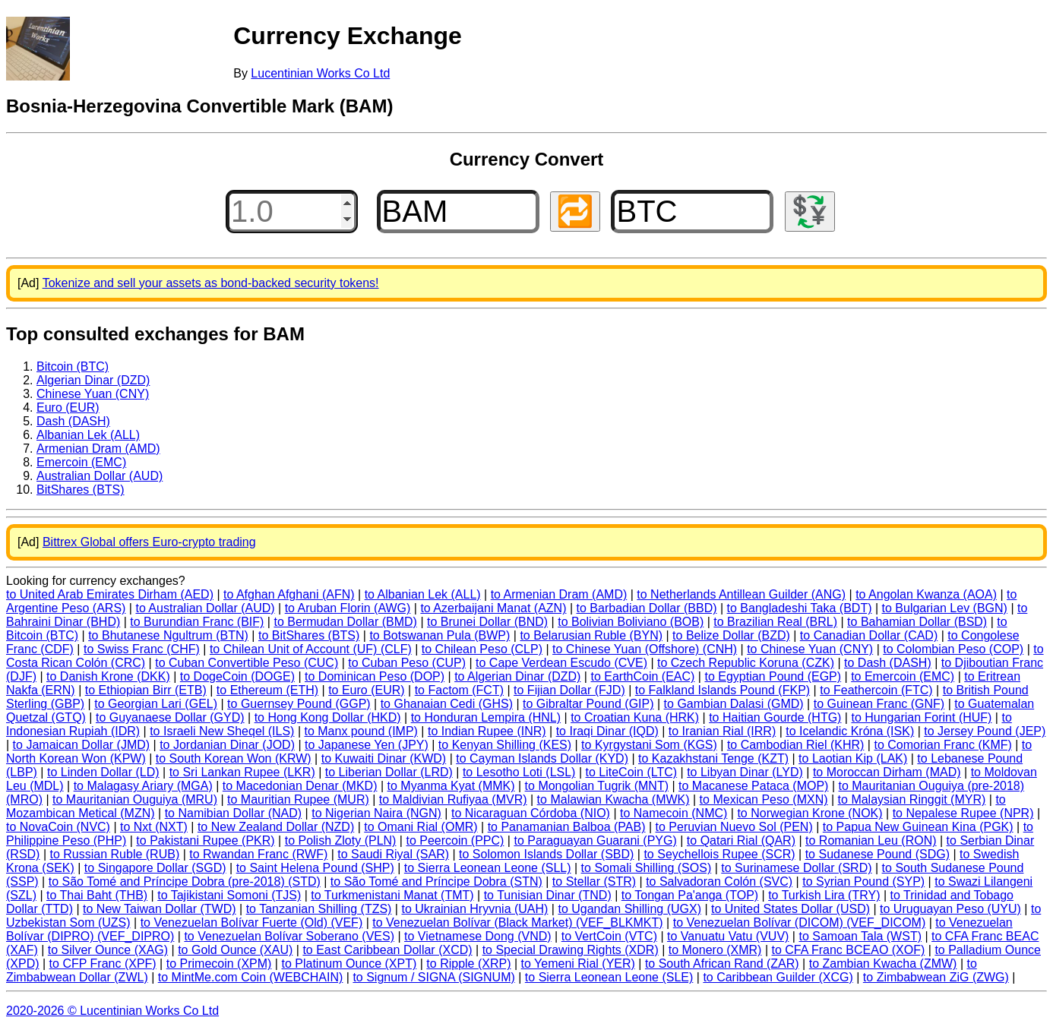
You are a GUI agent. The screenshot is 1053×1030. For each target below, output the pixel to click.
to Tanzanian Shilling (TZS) (319, 908)
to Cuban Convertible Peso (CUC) (246, 662)
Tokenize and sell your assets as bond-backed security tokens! (211, 282)
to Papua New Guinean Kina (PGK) (918, 826)
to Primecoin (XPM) (219, 963)
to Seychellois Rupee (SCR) (719, 854)
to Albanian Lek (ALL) (423, 594)
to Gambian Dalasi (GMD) (734, 703)
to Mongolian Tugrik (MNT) (597, 785)
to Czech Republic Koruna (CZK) (745, 662)
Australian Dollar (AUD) (99, 475)
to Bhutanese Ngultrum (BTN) (168, 635)
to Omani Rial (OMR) (420, 826)
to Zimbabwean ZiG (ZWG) (936, 977)
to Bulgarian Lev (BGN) (944, 608)
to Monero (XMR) (715, 949)
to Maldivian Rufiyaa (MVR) (453, 799)
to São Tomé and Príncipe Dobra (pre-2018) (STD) (185, 881)
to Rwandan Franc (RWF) (258, 854)
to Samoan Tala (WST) (860, 936)
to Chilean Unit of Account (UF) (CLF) (311, 649)
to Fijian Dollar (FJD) (569, 690)
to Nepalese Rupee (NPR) (963, 813)
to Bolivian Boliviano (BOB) (631, 621)
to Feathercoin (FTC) (876, 690)
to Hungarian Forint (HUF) (921, 717)
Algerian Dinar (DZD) (93, 380)
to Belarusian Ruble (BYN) (591, 635)
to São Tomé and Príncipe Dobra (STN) (436, 881)
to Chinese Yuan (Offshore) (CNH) (644, 649)
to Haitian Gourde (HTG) (775, 717)
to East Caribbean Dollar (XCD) (387, 949)
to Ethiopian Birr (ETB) (146, 690)
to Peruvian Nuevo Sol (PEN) (734, 826)
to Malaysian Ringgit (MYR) (912, 799)
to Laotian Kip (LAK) (852, 758)
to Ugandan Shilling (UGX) (629, 908)
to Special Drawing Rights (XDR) (570, 949)
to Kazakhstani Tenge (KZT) (713, 758)
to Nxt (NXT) (154, 826)
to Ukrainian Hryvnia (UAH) (474, 908)
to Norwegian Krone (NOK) (809, 813)
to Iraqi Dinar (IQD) (607, 731)
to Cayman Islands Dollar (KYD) (542, 758)
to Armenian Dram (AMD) (559, 594)
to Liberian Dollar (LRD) (389, 772)
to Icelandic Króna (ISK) (850, 731)
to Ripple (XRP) (468, 963)
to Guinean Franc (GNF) (879, 703)
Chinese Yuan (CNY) (92, 393)
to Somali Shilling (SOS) (646, 867)
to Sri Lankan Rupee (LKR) (242, 772)
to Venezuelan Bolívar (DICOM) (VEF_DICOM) (799, 922)
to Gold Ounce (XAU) (235, 949)
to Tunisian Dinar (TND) (548, 895)
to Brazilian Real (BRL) (775, 621)
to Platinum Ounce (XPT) (348, 963)
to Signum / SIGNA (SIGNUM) (433, 977)
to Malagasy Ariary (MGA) (143, 785)
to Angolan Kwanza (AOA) (926, 594)
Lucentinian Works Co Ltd (320, 73)
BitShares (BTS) (80, 489)
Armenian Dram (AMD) (98, 448)
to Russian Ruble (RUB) (114, 854)
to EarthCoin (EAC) (642, 676)
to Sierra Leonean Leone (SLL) (487, 867)
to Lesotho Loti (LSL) (519, 772)
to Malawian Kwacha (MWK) (613, 799)
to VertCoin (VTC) (609, 936)
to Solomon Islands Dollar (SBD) (546, 854)
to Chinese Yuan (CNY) (810, 649)
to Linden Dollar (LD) (103, 772)
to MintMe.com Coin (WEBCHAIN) (250, 977)
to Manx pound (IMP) (361, 731)
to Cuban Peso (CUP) (407, 662)
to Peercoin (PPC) (455, 840)
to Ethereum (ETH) (267, 690)
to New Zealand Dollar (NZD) (276, 826)
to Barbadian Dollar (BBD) (647, 608)
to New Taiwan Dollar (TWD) (159, 908)
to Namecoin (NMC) (673, 813)
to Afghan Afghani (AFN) (289, 594)
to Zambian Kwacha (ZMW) (883, 963)
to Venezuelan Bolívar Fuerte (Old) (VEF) (252, 922)
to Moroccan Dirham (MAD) (887, 772)
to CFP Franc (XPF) (103, 963)
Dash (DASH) (73, 421)
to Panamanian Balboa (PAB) (567, 826)
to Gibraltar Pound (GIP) (588, 703)
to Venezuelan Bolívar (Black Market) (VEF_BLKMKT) (517, 922)
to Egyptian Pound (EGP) (772, 676)
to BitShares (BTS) (308, 635)
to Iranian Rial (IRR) (722, 731)
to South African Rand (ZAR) (722, 963)
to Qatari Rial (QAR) (741, 840)
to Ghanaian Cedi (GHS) (447, 703)
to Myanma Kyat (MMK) (451, 785)
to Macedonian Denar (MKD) (300, 785)
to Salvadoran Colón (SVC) (719, 881)
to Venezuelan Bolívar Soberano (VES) (289, 936)
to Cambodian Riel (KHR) (796, 744)
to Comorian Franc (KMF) (942, 744)
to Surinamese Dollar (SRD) (796, 867)
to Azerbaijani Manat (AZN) (493, 608)
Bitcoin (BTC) (72, 366)
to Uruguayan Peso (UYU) (950, 908)
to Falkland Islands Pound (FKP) (722, 690)
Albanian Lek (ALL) (88, 434)
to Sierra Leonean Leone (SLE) (609, 977)
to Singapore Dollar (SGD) (155, 867)
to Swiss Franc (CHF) (142, 649)
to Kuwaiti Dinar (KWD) (383, 758)
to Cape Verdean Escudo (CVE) (561, 662)
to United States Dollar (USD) (790, 908)
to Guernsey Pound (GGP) (299, 703)
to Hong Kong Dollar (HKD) (328, 717)
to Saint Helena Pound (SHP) (315, 867)
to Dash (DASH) (887, 662)
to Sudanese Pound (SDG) (877, 854)
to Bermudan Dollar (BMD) (345, 621)
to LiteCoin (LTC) (631, 772)
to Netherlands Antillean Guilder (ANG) (741, 594)
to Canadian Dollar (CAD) (869, 635)
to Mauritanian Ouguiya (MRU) (134, 799)
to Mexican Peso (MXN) (764, 799)
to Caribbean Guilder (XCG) (777, 977)
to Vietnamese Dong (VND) (478, 936)
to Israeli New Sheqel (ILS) (222, 731)
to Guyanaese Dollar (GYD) (170, 717)
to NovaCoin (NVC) (58, 826)
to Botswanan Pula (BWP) (439, 635)
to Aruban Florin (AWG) (348, 608)
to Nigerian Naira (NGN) (376, 813)
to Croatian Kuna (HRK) (635, 717)
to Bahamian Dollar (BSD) (917, 621)
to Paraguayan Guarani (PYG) (595, 840)
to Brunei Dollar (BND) (487, 621)
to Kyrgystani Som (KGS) (649, 744)
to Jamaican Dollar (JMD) (81, 744)
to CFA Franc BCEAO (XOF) (848, 949)
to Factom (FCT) (459, 690)
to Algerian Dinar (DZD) (517, 676)
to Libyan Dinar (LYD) (745, 772)
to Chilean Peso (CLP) (482, 649)
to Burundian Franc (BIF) (197, 621)
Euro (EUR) (68, 407)
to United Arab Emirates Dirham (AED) (109, 594)
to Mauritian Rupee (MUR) (298, 799)
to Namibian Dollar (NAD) (233, 813)
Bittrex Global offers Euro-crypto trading (149, 542)
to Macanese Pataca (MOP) (753, 785)
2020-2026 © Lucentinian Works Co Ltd (112, 1010)
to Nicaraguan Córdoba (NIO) (530, 813)
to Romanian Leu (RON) (871, 840)
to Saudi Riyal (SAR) (393, 854)
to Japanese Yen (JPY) (366, 744)
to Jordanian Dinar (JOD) (227, 744)
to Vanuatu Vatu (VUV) (728, 936)
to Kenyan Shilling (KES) (504, 744)
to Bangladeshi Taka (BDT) (799, 608)
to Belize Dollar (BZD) (731, 635)
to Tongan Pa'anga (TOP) (689, 895)
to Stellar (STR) (594, 881)
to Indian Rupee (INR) (487, 731)
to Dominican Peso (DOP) (374, 676)
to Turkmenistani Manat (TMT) (392, 895)
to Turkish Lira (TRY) (824, 895)
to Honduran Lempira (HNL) (486, 717)
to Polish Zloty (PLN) (341, 840)
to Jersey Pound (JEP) (984, 731)
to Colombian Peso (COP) (953, 649)
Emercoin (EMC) (81, 462)
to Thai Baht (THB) (96, 895)
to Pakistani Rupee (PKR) (205, 840)
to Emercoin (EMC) (902, 676)
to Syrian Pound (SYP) (863, 881)
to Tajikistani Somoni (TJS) (229, 895)
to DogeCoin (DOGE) (237, 676)
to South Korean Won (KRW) (233, 758)
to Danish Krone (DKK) (108, 676)
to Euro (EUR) (366, 690)
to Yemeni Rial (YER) (578, 963)
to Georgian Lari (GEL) (155, 703)
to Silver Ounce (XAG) (108, 949)
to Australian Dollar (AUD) (204, 608)
